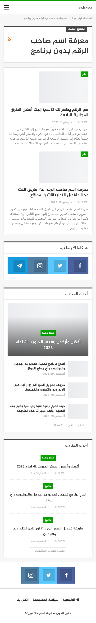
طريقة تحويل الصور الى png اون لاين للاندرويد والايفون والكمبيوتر (39, 387)
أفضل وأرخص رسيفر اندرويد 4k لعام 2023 (48, 345)
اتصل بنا (23, 600)
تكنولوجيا (48, 332)
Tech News (85, 7)
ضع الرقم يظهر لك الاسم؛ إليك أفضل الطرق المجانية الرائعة (49, 112)
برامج (48, 486)
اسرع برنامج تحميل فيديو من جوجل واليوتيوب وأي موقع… (48, 497)
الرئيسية (70, 600)
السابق (82, 425)
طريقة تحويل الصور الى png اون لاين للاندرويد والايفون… (48, 531)
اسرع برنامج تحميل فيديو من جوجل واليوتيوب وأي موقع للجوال (39, 366)
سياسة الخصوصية (45, 600)
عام (84, 74)
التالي (69, 425)
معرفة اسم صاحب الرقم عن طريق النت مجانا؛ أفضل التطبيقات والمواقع (53, 192)
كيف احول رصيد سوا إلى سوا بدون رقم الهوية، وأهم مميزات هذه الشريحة (37, 408)
